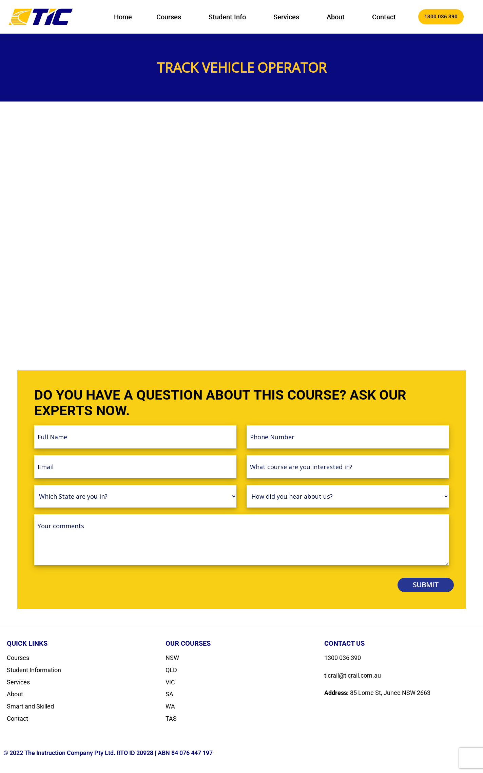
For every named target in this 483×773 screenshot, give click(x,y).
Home (123, 17)
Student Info (227, 17)
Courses (168, 17)
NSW (172, 657)
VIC (170, 682)
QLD (171, 670)
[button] (170, 16)
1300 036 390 (342, 657)
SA (169, 694)
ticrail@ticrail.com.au (352, 675)
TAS (171, 718)
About (336, 17)
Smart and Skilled (30, 706)
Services (286, 17)
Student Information (34, 670)
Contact (384, 17)
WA (170, 706)
